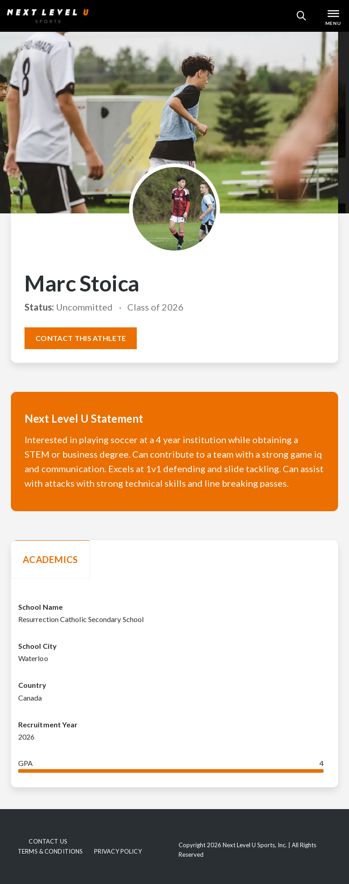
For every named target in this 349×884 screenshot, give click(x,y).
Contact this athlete (80, 338)
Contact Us (48, 841)
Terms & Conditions (50, 851)
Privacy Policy (118, 851)
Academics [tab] (50, 559)
